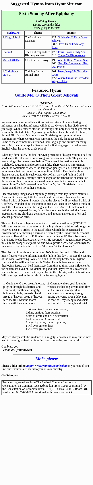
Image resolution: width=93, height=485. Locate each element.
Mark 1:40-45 (11, 60)
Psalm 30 (8, 52)
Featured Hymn (46, 90)
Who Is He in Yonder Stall (73, 60)
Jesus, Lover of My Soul (72, 52)
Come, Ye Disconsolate (71, 55)
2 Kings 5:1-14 (11, 37)
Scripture (13, 32)
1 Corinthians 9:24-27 (10, 73)
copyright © (76, 385)
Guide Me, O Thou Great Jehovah (46, 95)
